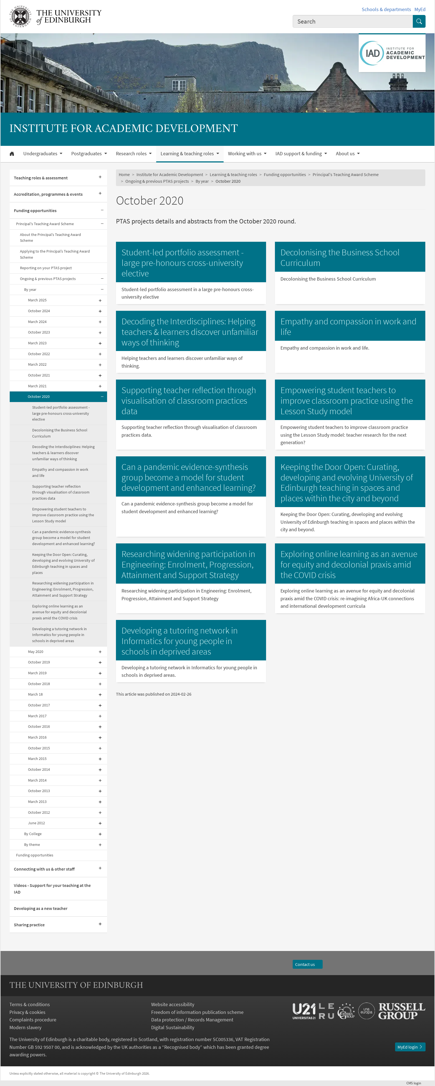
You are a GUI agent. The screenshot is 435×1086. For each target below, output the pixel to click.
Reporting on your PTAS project (46, 267)
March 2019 (37, 672)
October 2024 (39, 310)
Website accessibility (172, 1004)
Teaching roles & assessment (41, 177)
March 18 (35, 694)
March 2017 (37, 715)
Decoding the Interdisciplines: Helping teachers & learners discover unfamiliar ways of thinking (63, 452)
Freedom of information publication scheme (197, 1012)
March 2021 (37, 385)
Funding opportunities (35, 210)
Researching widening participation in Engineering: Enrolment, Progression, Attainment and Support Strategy (63, 589)
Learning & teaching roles (233, 174)
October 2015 (39, 748)
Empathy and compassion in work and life (60, 472)
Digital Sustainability (172, 1027)
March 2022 (37, 364)
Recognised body (182, 1047)
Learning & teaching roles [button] (188, 154)
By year (30, 289)
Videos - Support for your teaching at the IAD (52, 888)
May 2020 (35, 651)
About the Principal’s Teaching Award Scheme (50, 237)
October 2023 (39, 332)
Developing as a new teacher (40, 908)
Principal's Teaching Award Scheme (45, 223)
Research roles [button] (132, 154)
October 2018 (39, 683)
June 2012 (36, 822)
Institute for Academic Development (169, 174)
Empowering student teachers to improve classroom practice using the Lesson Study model (63, 515)
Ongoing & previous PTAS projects (48, 278)
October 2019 (39, 662)
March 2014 (37, 780)
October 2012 (39, 812)
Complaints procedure (32, 1019)
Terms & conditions (29, 1004)
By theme (32, 844)
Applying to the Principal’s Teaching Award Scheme (55, 254)
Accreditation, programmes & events (48, 194)
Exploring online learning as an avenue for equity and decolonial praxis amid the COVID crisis (59, 612)
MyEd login (410, 1047)
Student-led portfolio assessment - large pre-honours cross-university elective (61, 413)
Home (124, 174)
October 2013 (39, 790)
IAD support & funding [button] (299, 154)
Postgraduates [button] (87, 154)
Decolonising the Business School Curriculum (59, 433)
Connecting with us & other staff (44, 869)
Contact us (307, 964)
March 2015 (37, 758)
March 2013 (37, 801)
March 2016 (37, 737)
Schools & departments (386, 9)
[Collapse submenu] (102, 210)
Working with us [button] (245, 154)
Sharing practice (29, 924)
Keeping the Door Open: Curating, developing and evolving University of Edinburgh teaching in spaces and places (63, 563)
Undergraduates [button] (41, 154)
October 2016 (39, 726)
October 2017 (39, 705)
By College (33, 833)
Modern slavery (25, 1027)
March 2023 (37, 342)
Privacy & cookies (27, 1012)
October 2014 (39, 769)
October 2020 (39, 396)
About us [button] (346, 154)
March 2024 (37, 321)
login (416, 1083)
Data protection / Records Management (192, 1019)
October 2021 (39, 375)
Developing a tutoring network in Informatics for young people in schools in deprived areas (59, 634)
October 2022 (39, 353)
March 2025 (37, 299)
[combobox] (353, 21)
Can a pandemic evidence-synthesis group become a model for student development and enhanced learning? (63, 537)
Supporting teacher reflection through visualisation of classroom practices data (61, 492)
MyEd (420, 9)
